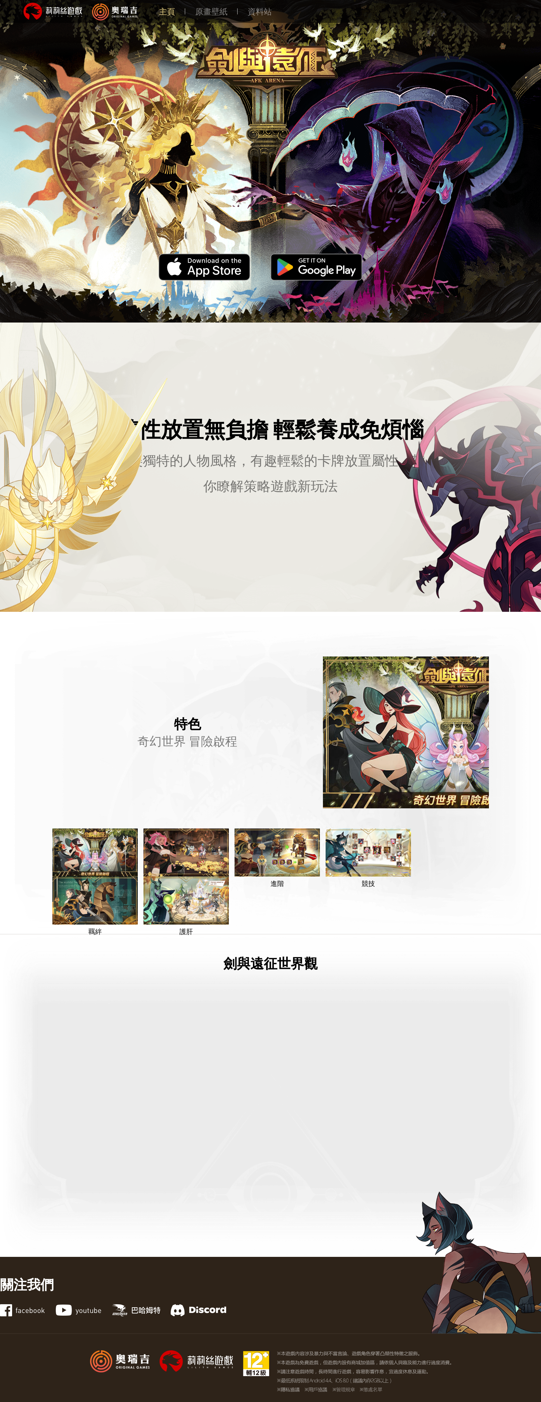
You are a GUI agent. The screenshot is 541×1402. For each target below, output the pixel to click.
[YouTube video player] (270, 1099)
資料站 (260, 11)
